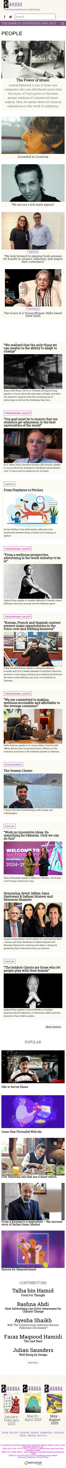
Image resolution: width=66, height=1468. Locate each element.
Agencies (25, 1432)
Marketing (46, 1432)
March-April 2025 (33, 1418)
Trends (32, 1435)
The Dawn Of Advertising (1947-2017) (29, 23)
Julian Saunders (33, 1350)
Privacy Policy (43, 1457)
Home (5, 1432)
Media (23, 1435)
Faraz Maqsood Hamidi (33, 1336)
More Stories (53, 1027)
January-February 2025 (11, 1420)
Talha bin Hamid (33, 1290)
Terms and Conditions (27, 1457)
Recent (14, 1432)
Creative (59, 1432)
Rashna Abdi (33, 1304)
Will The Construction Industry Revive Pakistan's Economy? (33, 1326)
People (35, 1432)
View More (33, 1363)
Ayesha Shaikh (33, 1320)
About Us (42, 1435)
